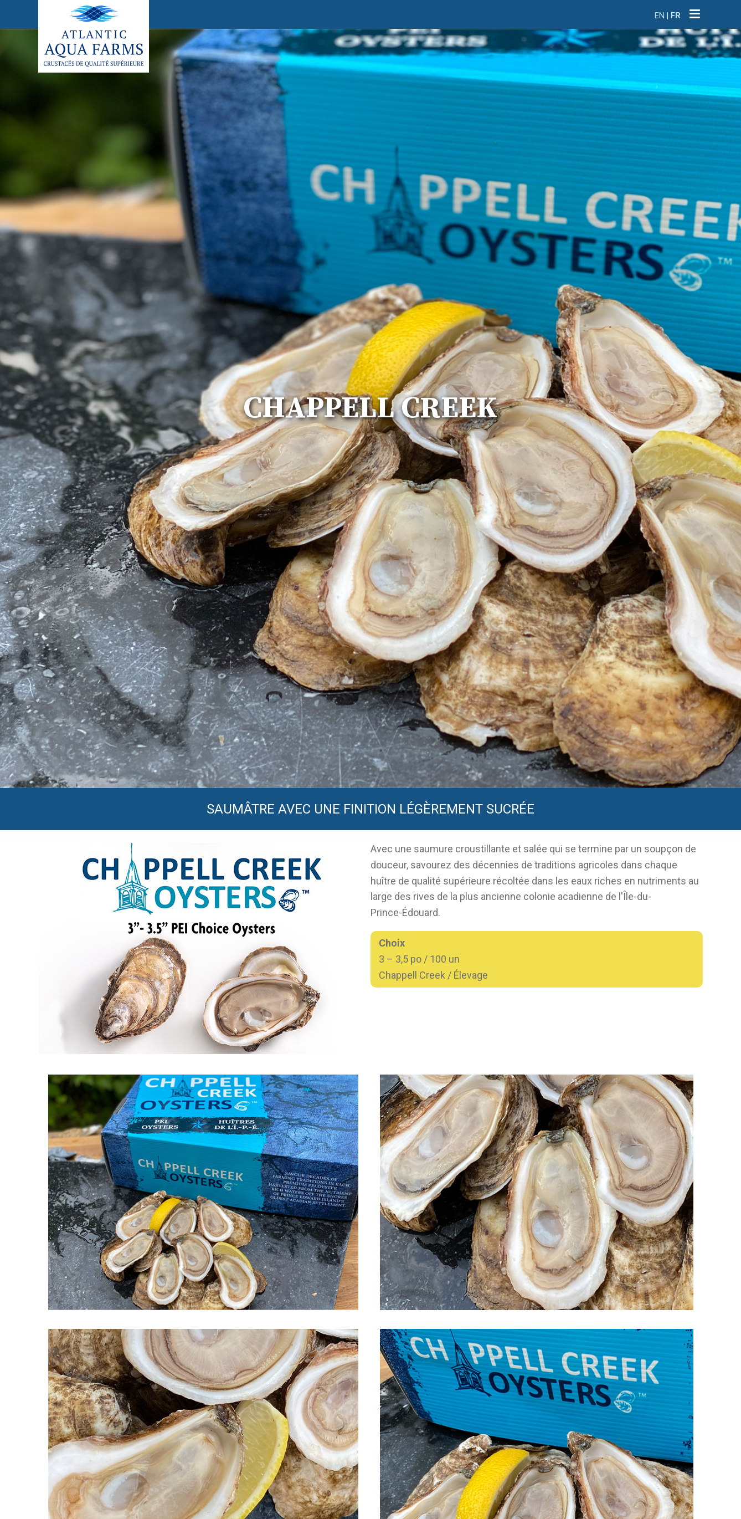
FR (676, 16)
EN (660, 16)
